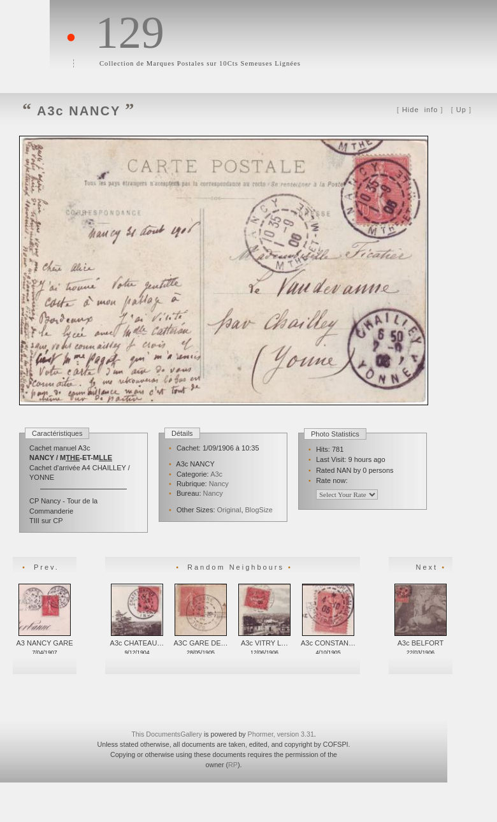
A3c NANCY (78, 111)
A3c (216, 474)
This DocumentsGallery (166, 734)
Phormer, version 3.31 (281, 734)
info (420, 109)
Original (229, 510)
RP (233, 764)
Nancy (219, 483)
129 (130, 32)
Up (461, 109)
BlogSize (259, 510)
